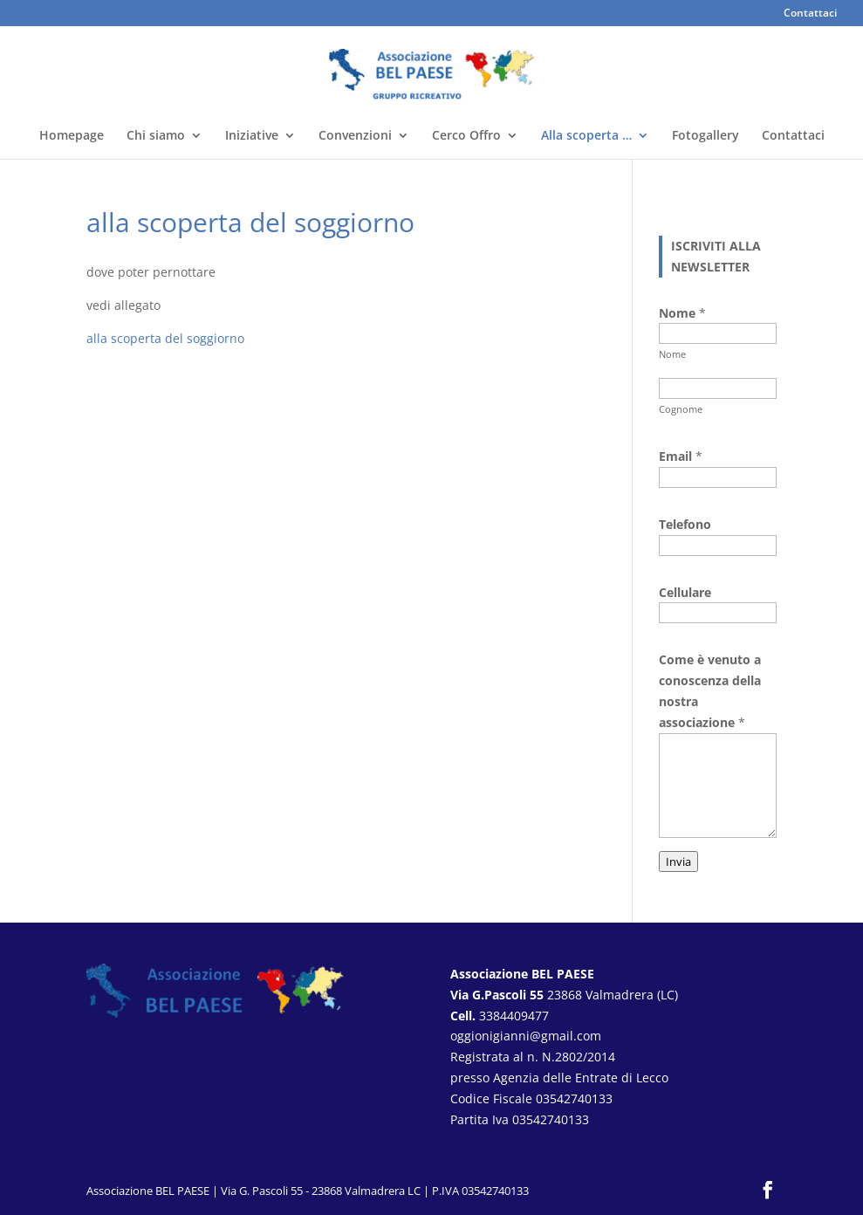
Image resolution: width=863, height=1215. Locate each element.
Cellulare (685, 592)
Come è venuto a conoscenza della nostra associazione (710, 690)
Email (680, 456)
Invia (678, 861)
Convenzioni (355, 136)
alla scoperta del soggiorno (165, 338)
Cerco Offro (466, 136)
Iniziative (251, 136)
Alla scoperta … (586, 136)
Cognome (680, 408)
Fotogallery (705, 136)
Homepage (71, 136)
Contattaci (810, 14)
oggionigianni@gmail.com (525, 1035)
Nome (672, 353)
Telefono (685, 524)
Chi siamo (156, 136)
